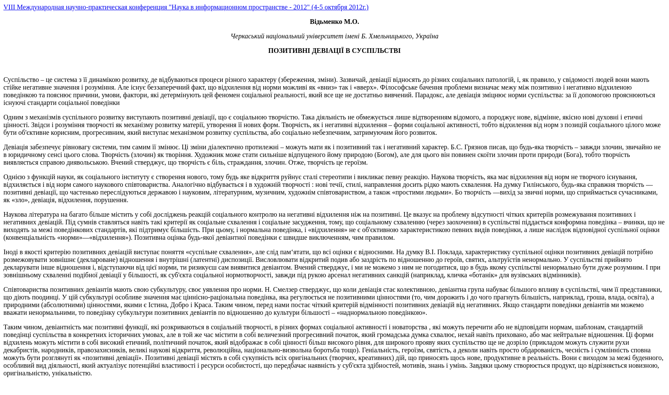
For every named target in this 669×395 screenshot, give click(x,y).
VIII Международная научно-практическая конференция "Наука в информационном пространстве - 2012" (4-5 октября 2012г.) (186, 7)
